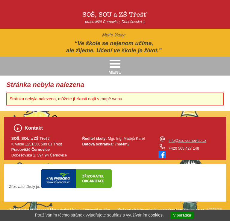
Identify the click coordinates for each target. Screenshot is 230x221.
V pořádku (182, 215)
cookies (155, 215)
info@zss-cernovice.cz (187, 141)
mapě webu (111, 98)
